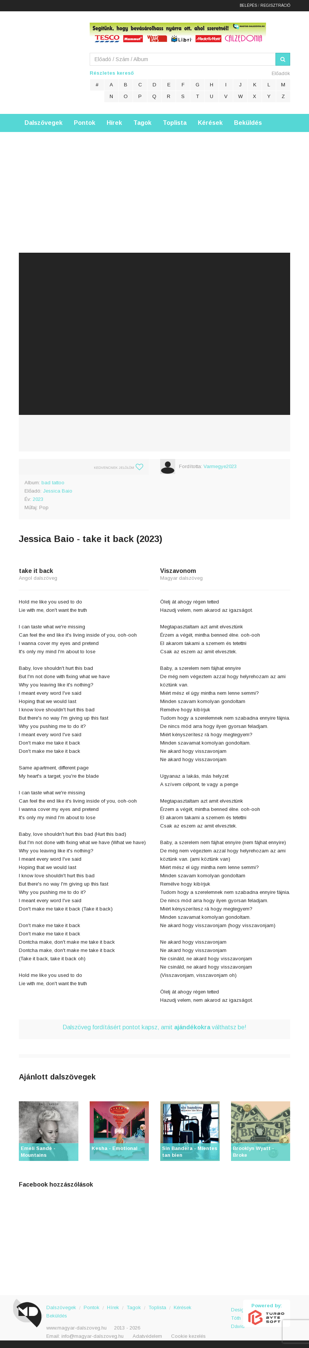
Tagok (142, 123)
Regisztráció (275, 5)
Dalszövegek (43, 123)
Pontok (84, 123)
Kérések (210, 123)
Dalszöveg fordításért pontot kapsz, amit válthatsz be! (154, 1027)
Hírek (114, 123)
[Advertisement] (154, 185)
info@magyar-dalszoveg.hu (92, 1336)
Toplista (175, 123)
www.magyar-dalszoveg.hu (76, 1328)
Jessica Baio (57, 491)
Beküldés (248, 123)
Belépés (248, 5)
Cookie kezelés (188, 1336)
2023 (38, 499)
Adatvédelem (147, 1336)
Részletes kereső (112, 73)
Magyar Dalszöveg (49, 60)
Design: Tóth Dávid (237, 1314)
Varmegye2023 (220, 466)
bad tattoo (52, 482)
